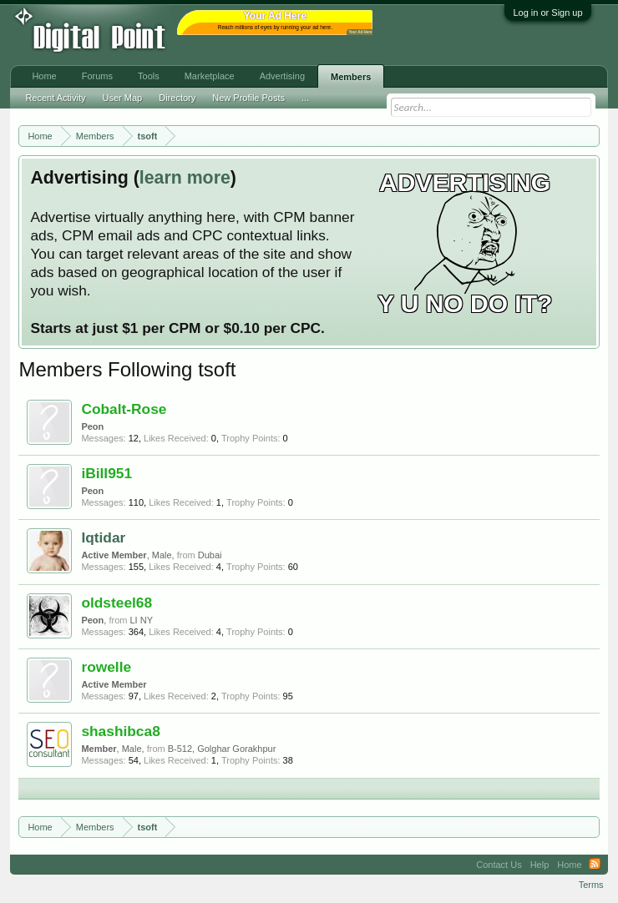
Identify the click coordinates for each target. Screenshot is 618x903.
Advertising (282, 76)
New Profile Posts (248, 98)
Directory (177, 98)
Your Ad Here (360, 32)
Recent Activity (55, 98)
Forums (97, 76)
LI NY (141, 620)
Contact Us (498, 865)
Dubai (210, 555)
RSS (594, 864)
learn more (184, 178)
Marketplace (210, 76)
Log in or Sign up (547, 13)
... (305, 98)
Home (44, 76)
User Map (123, 98)
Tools (149, 76)
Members (351, 77)
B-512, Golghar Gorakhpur (222, 749)
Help (540, 865)
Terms (591, 885)
